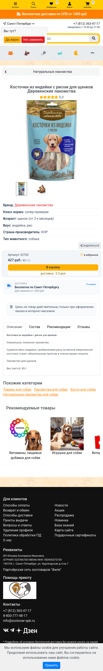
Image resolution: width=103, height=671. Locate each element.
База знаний (64, 525)
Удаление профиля (18, 530)
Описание (14, 327)
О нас (7, 540)
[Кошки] (10, 53)
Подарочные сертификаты (75, 535)
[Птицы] (76, 53)
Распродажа (64, 515)
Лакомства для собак (51, 390)
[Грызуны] (43, 53)
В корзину (53, 267)
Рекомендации (58, 327)
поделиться (89, 245)
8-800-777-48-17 (15, 616)
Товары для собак (17, 390)
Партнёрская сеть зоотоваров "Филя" (32, 570)
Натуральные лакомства (38, 71)
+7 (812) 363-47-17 (86, 24)
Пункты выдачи (15, 520)
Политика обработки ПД (22, 535)
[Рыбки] (59, 53)
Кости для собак (83, 390)
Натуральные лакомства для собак (30, 394)
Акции (59, 510)
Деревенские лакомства (34, 205)
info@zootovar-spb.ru (19, 621)
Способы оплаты (16, 505)
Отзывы (83, 327)
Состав (34, 327)
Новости (61, 505)
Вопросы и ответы (17, 525)
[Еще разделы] (92, 53)
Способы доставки (18, 515)
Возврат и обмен (16, 510)
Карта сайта (64, 530)
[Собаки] (27, 53)
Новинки (61, 520)
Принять (51, 665)
